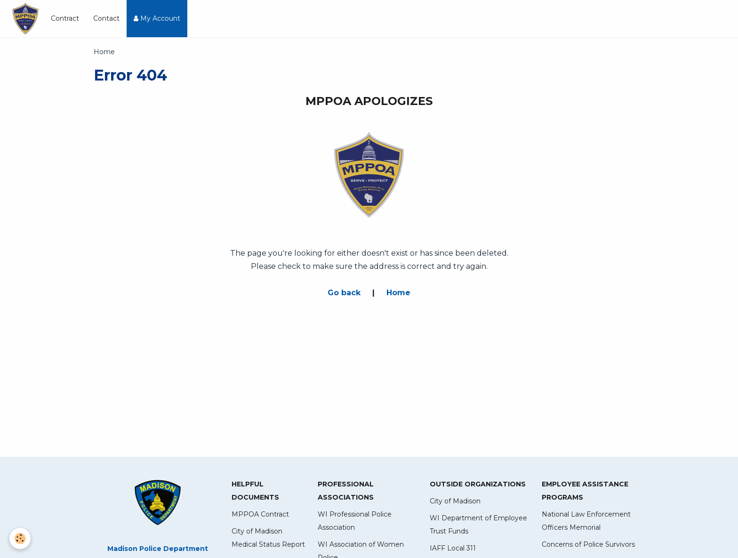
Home (398, 292)
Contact (106, 18)
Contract (65, 18)
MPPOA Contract (260, 514)
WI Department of (460, 518)
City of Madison (455, 501)
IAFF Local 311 (453, 548)
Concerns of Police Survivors (588, 544)
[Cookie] (20, 538)
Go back (344, 292)
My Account (157, 18)
